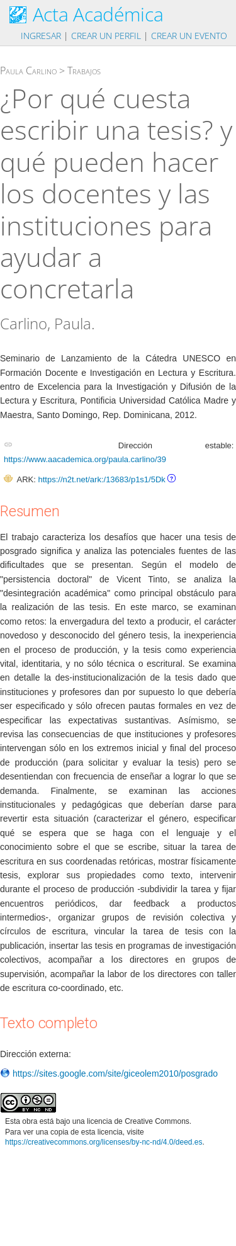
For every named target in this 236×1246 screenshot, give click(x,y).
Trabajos (84, 70)
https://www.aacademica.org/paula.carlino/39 (85, 459)
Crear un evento (189, 36)
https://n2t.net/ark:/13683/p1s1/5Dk (101, 479)
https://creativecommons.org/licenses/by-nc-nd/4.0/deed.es (104, 1142)
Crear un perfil (106, 36)
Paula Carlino (28, 70)
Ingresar (41, 36)
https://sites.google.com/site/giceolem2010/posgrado (109, 1073)
